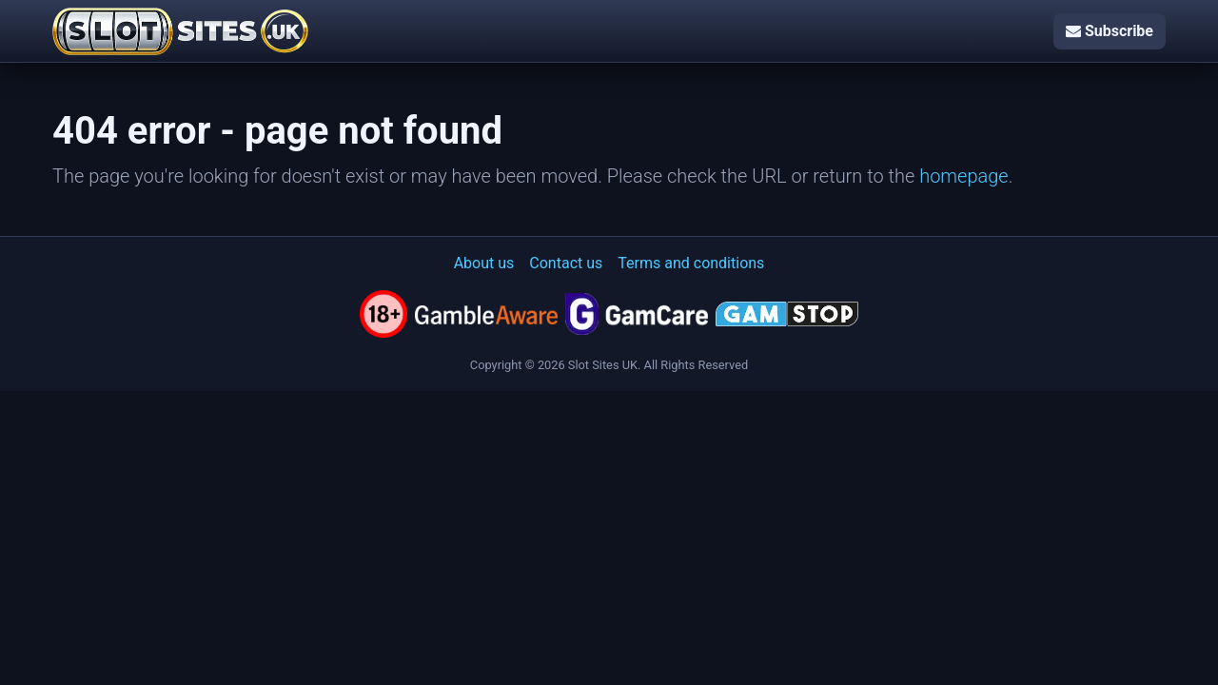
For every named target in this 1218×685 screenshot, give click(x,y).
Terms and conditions (691, 263)
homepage (964, 176)
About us (484, 263)
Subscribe (1109, 31)
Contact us (565, 263)
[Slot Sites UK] (180, 31)
